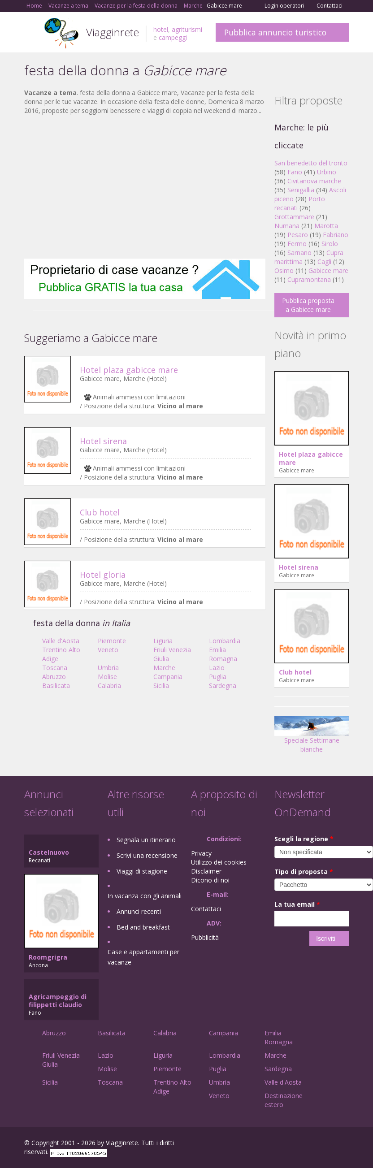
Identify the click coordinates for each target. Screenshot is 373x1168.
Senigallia (300, 190)
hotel (160, 29)
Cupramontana (309, 279)
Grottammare (294, 216)
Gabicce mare (328, 270)
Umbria (108, 667)
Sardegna (222, 685)
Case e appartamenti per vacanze (143, 956)
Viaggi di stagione (142, 871)
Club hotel (100, 512)
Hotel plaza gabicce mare (129, 369)
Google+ (301, 1144)
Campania (167, 676)
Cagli (324, 261)
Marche (164, 667)
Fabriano (335, 234)
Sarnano (299, 252)
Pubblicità (205, 937)
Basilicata (56, 685)
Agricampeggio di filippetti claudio (58, 1000)
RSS (344, 1144)
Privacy (201, 853)
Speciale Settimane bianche (311, 737)
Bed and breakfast (143, 927)
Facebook (281, 1144)
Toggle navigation (32, 33)
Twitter (322, 1144)
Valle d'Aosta (60, 640)
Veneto (108, 649)
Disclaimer (206, 871)
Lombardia (224, 640)
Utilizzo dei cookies (219, 862)
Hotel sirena (103, 441)
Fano (294, 172)
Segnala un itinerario (146, 839)
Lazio (217, 667)
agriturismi (187, 29)
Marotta (326, 225)
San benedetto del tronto (310, 163)
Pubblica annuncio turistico (275, 32)
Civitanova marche (314, 181)
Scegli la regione (304, 839)
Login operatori (284, 6)
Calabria (109, 685)
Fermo (297, 243)
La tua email (297, 904)
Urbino (326, 172)
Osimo (284, 270)
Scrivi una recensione (147, 855)
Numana (286, 225)
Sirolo (329, 243)
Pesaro (297, 234)
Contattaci (330, 6)
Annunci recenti (139, 911)
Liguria (163, 640)
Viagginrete (112, 32)
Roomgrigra (48, 957)
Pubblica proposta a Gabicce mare (308, 305)
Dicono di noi (210, 880)
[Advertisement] (144, 187)
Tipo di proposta (303, 871)
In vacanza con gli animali (145, 895)
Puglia (217, 676)
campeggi (173, 37)
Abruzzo (54, 676)
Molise (107, 676)
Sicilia (161, 685)
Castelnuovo (49, 852)
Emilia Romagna (223, 654)
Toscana (54, 667)
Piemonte (112, 640)
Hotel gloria (103, 574)
